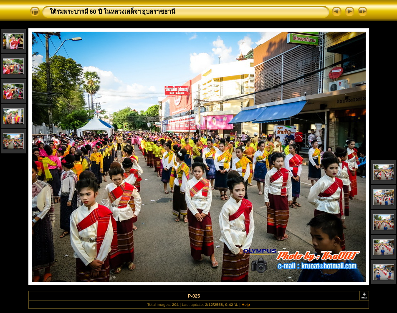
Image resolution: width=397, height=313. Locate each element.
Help (246, 304)
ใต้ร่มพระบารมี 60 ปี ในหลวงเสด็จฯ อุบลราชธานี (113, 11)
